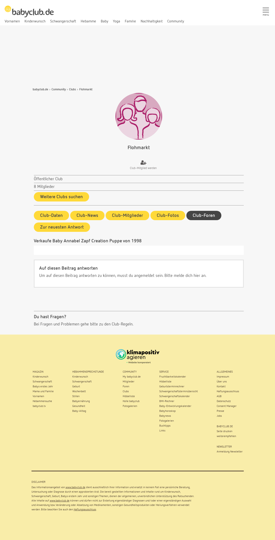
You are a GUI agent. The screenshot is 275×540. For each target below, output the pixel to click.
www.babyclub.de (75, 486)
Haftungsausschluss (85, 508)
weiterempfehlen (226, 435)
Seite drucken (224, 430)
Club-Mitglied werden (143, 168)
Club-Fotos (168, 214)
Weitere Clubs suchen (61, 196)
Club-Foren (204, 214)
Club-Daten (51, 214)
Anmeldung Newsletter (230, 450)
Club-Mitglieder (127, 214)
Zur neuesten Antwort (62, 226)
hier (197, 275)
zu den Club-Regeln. (116, 323)
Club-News (87, 214)
